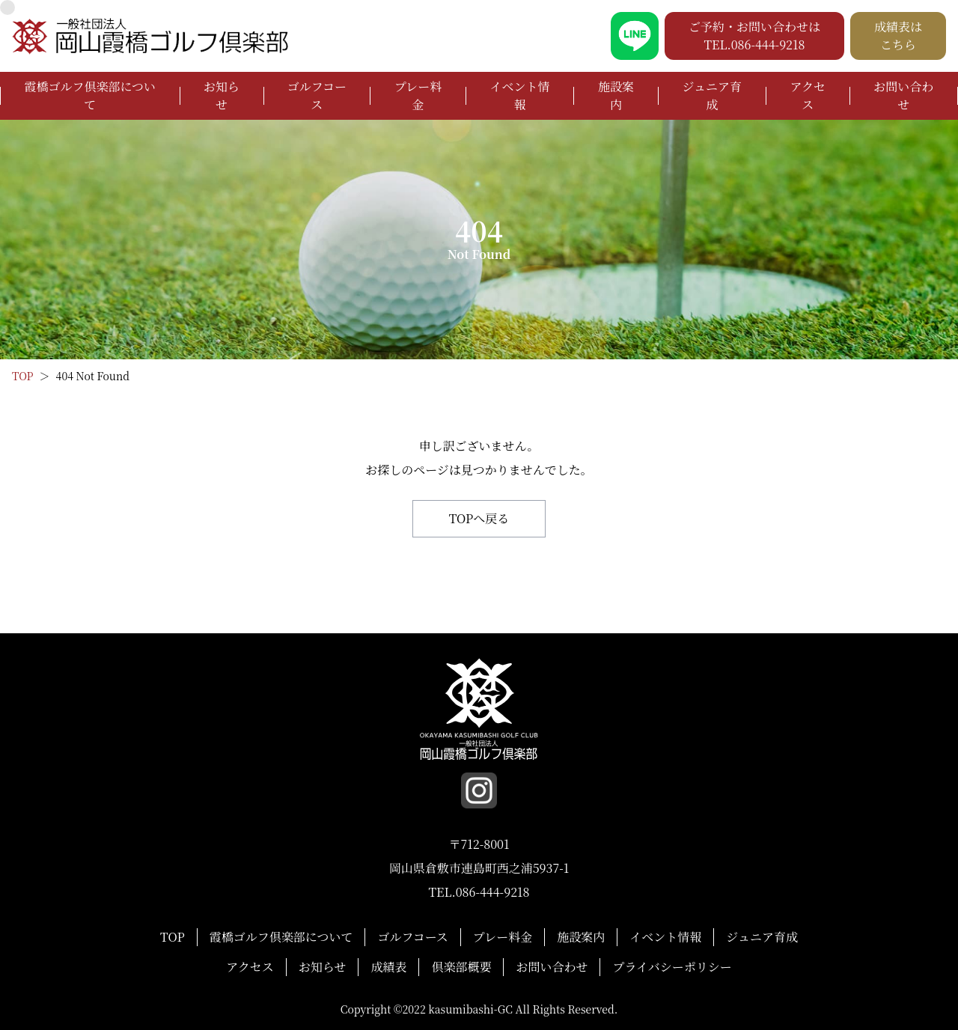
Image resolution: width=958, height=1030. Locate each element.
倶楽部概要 (461, 966)
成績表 (388, 966)
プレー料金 (418, 95)
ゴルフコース (317, 95)
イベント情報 (520, 95)
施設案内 (616, 95)
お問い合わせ (903, 95)
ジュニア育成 (712, 95)
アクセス (808, 95)
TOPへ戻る (479, 518)
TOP (172, 936)
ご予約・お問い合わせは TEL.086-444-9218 (754, 35)
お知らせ (222, 95)
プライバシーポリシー (671, 966)
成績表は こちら (898, 35)
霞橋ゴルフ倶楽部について (90, 95)
